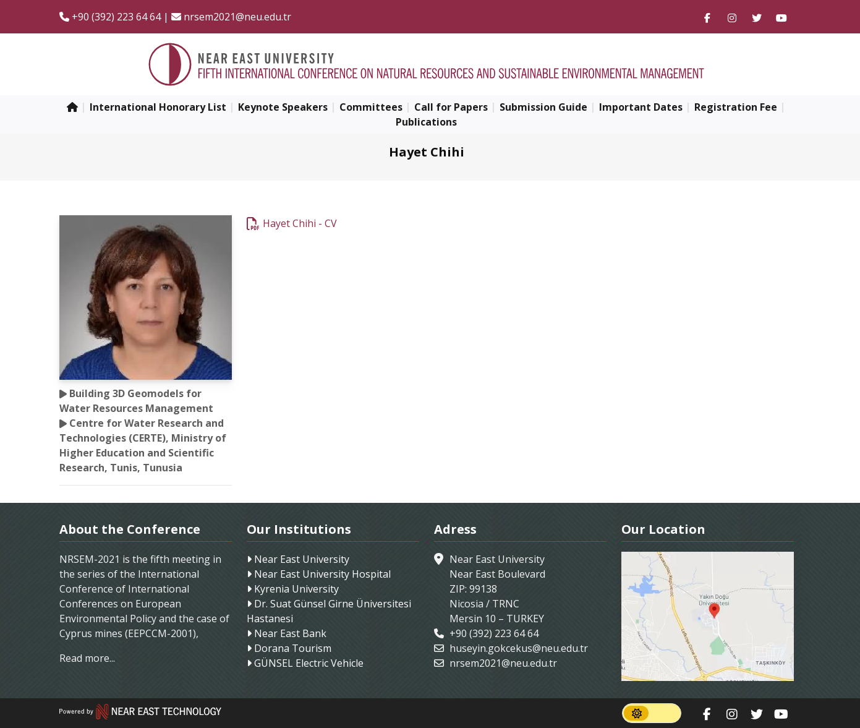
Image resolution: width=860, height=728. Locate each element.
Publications (426, 122)
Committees (370, 107)
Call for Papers (451, 107)
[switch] (651, 713)
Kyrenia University (295, 589)
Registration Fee (735, 107)
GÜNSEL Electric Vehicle (308, 663)
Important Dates (641, 107)
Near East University (300, 559)
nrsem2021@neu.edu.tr (231, 17)
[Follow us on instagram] (732, 16)
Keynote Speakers (283, 107)
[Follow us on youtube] (781, 16)
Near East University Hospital (321, 574)
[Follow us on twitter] (756, 16)
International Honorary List (158, 107)
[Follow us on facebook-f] (707, 16)
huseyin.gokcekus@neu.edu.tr (518, 648)
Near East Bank (289, 633)
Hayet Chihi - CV (300, 223)
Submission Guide (543, 107)
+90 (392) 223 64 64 (110, 17)
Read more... (87, 658)
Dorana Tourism (291, 648)
